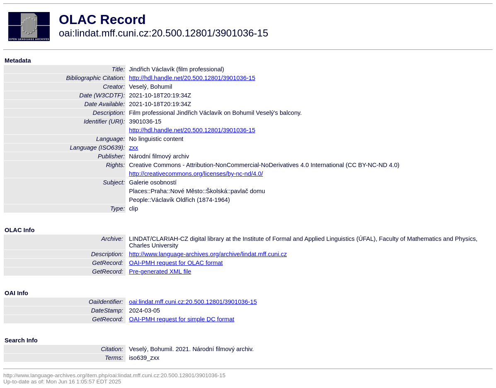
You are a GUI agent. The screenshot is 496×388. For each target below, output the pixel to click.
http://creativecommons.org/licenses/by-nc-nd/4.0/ (196, 173)
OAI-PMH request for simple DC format (181, 319)
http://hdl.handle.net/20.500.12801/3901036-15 (192, 78)
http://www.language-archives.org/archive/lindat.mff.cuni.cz (208, 254)
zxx (133, 147)
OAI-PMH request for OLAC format (176, 262)
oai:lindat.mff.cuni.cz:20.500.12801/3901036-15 (193, 301)
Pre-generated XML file (160, 271)
